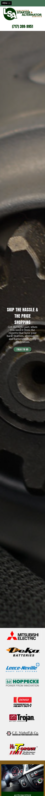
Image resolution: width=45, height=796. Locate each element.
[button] (6, 3)
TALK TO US (22, 349)
